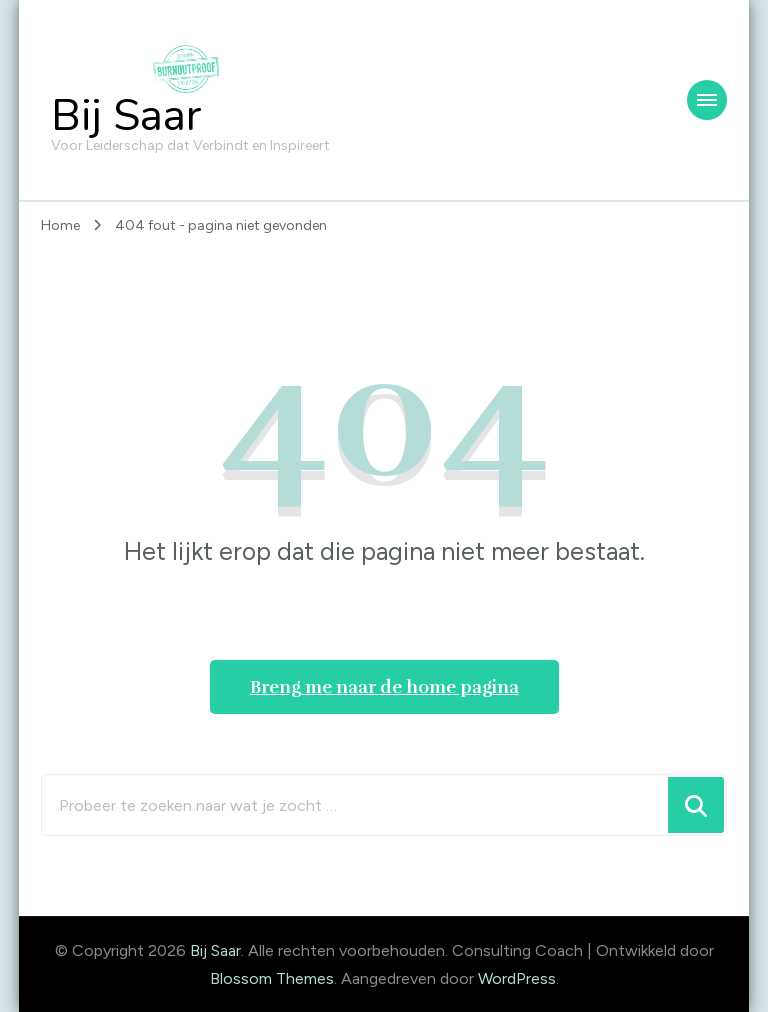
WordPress (517, 978)
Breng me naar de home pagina (384, 687)
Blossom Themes (272, 978)
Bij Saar (126, 116)
